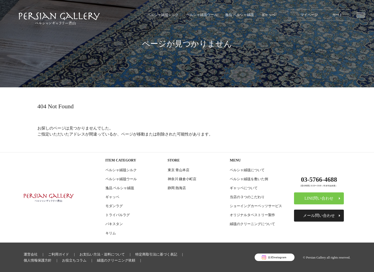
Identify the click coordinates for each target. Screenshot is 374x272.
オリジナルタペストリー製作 (252, 215)
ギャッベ (268, 15)
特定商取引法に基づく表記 (156, 254)
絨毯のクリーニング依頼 (116, 260)
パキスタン (114, 224)
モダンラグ (114, 206)
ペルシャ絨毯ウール (202, 15)
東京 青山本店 (179, 170)
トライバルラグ (117, 215)
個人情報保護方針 (38, 260)
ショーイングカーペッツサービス (256, 206)
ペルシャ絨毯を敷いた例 (249, 179)
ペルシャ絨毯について (247, 170)
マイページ (309, 15)
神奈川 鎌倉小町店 (182, 179)
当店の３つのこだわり (247, 197)
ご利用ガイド (58, 254)
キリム (110, 233)
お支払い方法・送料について (102, 254)
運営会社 (31, 254)
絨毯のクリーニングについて (252, 224)
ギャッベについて (244, 188)
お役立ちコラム (74, 260)
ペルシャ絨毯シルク (163, 15)
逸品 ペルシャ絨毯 (239, 15)
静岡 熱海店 (177, 188)
